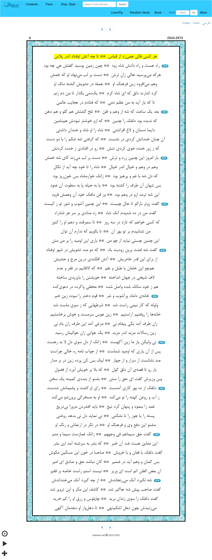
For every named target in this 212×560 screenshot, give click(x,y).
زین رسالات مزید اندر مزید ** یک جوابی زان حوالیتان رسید (106, 333)
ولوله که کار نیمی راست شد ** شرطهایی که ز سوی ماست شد (106, 305)
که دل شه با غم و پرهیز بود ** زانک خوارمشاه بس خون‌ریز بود (106, 176)
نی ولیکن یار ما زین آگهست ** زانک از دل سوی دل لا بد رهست (102, 342)
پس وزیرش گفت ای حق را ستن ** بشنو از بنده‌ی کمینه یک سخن (106, 379)
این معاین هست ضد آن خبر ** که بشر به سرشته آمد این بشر (106, 443)
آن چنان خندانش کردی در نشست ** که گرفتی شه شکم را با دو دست (106, 139)
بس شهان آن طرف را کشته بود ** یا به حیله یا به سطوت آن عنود (106, 185)
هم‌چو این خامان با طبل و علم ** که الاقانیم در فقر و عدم (106, 268)
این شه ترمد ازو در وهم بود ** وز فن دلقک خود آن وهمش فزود (106, 195)
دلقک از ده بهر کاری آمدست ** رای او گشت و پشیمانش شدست (102, 388)
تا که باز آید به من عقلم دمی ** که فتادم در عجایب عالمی (106, 102)
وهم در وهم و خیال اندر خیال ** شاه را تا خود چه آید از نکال (106, 167)
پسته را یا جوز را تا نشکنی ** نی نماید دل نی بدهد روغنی (106, 416)
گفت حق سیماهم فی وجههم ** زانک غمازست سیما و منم (102, 434)
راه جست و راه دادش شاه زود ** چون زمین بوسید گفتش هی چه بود (102, 65)
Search (122, 4)
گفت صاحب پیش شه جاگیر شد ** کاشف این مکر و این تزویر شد (106, 489)
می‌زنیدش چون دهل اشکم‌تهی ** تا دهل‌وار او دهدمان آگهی (106, 508)
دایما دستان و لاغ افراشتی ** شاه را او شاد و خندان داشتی (106, 130)
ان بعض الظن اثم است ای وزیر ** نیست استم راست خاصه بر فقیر (106, 471)
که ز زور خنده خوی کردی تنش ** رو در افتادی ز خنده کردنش (106, 148)
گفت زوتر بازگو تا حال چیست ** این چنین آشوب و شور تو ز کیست (102, 204)
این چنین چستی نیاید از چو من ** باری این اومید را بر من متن (106, 241)
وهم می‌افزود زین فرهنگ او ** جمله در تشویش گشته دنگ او (106, 84)
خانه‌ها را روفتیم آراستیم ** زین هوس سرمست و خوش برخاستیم (106, 314)
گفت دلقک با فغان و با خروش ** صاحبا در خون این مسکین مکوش (106, 452)
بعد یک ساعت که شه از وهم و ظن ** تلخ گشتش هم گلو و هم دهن (102, 111)
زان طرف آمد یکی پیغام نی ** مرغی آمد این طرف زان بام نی (106, 324)
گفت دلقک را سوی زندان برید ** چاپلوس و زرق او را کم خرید (106, 499)
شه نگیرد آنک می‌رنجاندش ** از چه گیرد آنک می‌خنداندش (102, 480)
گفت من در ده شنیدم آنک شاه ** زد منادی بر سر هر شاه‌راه (106, 213)
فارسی (206, 23)
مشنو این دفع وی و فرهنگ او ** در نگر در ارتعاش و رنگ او (106, 425)
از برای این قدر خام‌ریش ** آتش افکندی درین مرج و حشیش (106, 259)
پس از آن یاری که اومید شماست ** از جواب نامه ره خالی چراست (106, 351)
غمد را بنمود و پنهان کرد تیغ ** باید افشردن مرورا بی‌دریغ (106, 406)
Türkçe (196, 23)
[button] (33, 4)
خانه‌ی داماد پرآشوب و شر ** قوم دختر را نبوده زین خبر (102, 296)
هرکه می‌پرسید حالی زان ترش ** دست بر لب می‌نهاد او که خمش (106, 75)
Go (193, 12)
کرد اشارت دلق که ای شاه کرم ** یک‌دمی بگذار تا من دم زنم (106, 93)
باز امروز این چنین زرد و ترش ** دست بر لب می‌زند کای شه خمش (102, 158)
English (186, 23)
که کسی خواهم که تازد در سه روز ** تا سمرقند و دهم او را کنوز (106, 222)
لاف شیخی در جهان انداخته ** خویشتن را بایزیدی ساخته (106, 277)
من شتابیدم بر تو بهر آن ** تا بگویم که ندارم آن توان (106, 231)
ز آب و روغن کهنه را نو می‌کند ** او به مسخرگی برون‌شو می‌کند (106, 397)
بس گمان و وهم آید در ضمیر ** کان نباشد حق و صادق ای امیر (106, 462)
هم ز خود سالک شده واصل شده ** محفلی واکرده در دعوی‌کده (106, 287)
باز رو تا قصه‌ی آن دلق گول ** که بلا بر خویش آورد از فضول (106, 370)
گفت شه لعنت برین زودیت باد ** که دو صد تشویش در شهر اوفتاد (102, 250)
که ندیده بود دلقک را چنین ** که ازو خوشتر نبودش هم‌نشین (106, 121)
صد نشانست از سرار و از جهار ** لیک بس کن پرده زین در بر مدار (106, 360)
